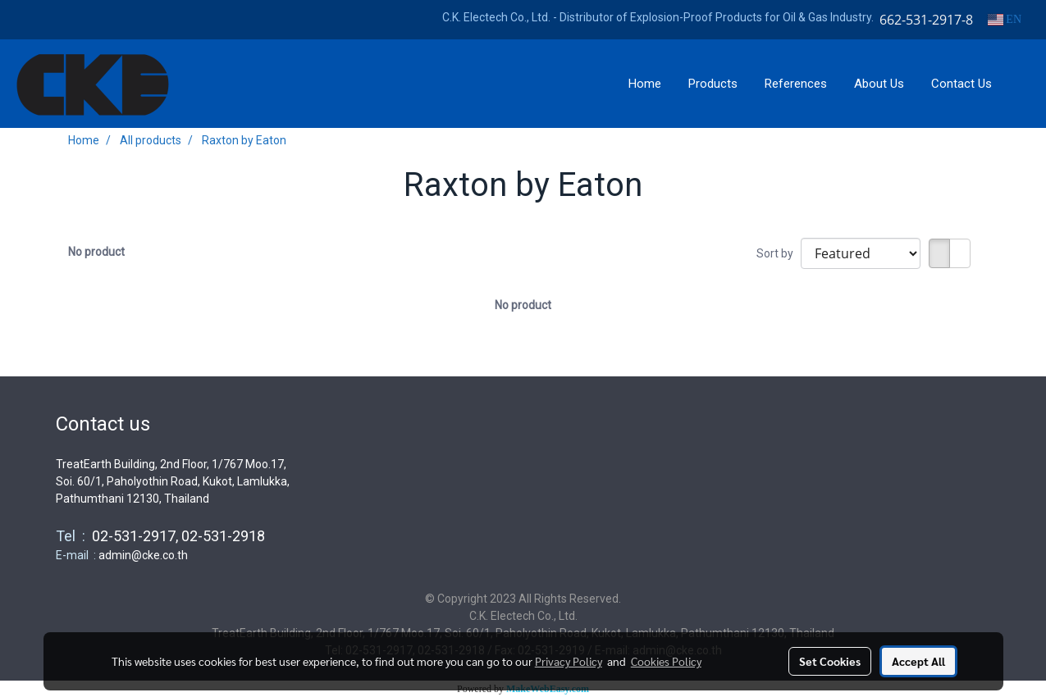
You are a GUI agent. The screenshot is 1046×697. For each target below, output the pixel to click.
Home (644, 83)
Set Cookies (830, 661)
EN (1004, 19)
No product (96, 251)
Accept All (918, 661)
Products (713, 83)
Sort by (778, 253)
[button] (1020, 83)
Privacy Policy (568, 661)
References (796, 83)
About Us (879, 83)
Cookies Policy (666, 661)
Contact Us (961, 83)
